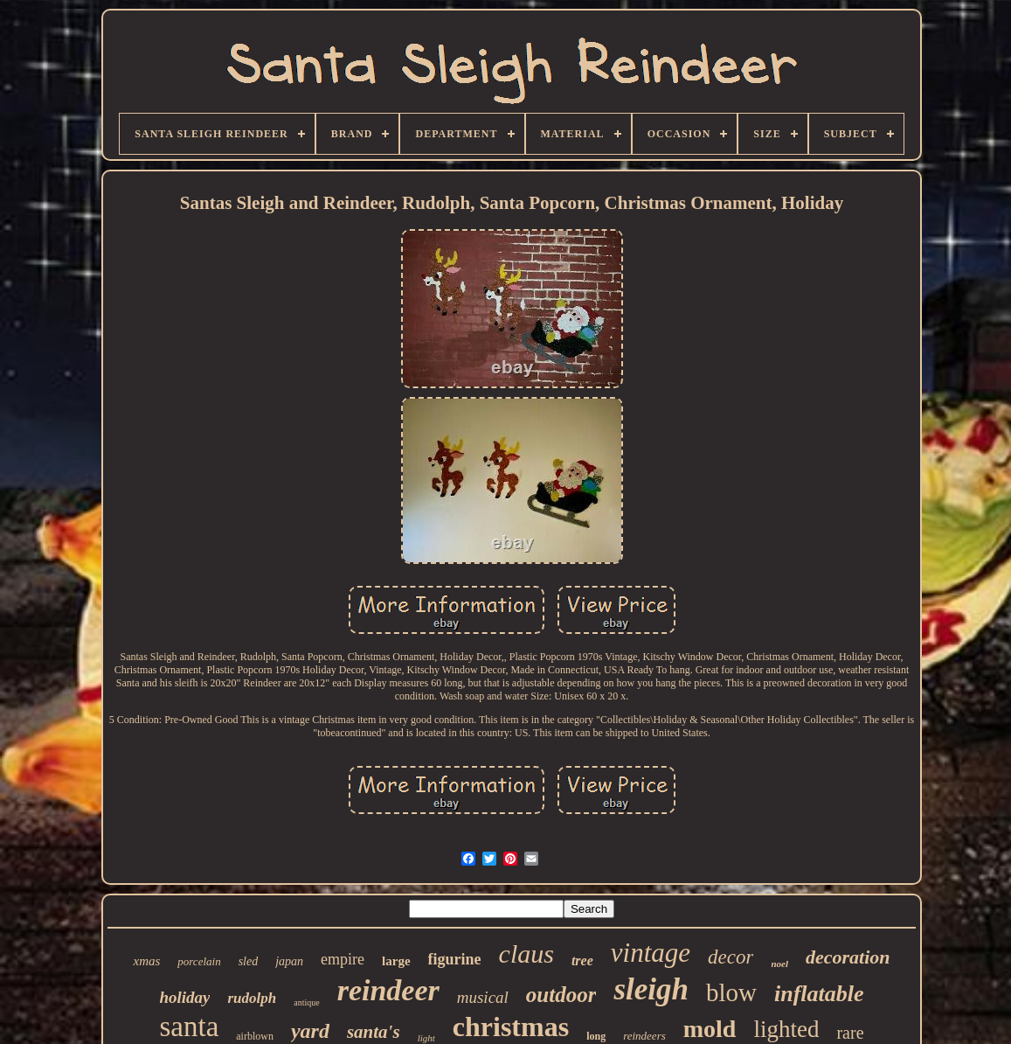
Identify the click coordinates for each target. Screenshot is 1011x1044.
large (396, 961)
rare (849, 1032)
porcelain (198, 961)
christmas (511, 1026)
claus (526, 953)
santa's (373, 1031)
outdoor (561, 994)
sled (249, 961)
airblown (255, 1036)
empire (342, 959)
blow (731, 992)
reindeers (644, 1035)
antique (306, 1002)
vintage (650, 952)
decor (730, 957)
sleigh (651, 989)
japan (289, 961)
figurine (454, 959)
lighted (786, 1029)
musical (483, 997)
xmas (146, 961)
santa (188, 1026)
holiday (184, 997)
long (596, 1036)
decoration (848, 957)
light (426, 1038)
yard (310, 1031)
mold (710, 1028)
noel (779, 963)
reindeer (388, 990)
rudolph (251, 998)
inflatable (819, 993)
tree (582, 960)
